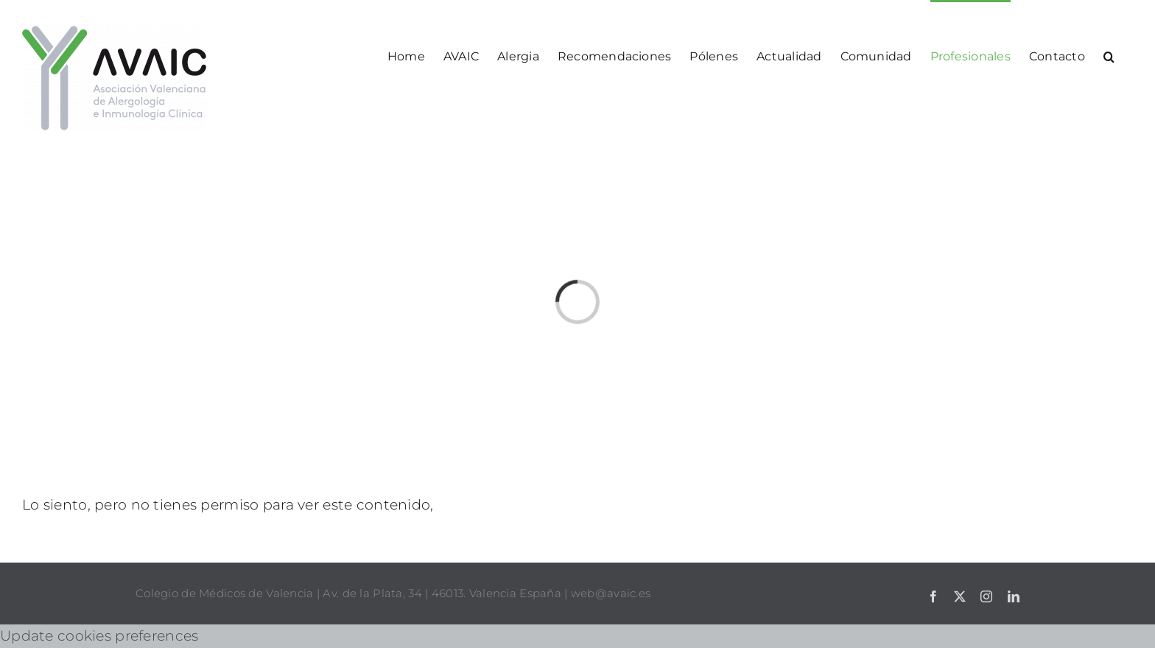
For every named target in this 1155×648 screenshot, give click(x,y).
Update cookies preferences (99, 635)
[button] (1108, 55)
